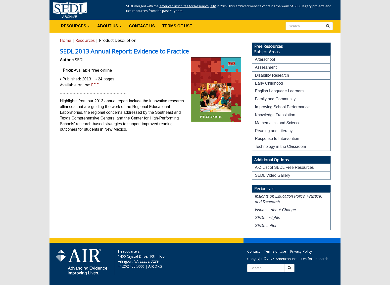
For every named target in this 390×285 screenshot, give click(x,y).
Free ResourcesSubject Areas (268, 49)
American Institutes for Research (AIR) (187, 6)
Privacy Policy (301, 251)
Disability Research (272, 75)
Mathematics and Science (277, 123)
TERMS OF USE (177, 26)
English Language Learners (279, 91)
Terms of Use (275, 251)
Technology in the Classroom (280, 146)
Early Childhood (269, 83)
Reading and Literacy (273, 131)
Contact (253, 251)
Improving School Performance (282, 107)
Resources (85, 40)
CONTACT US (142, 26)
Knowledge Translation (275, 115)
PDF (94, 85)
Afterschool (265, 59)
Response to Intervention (277, 138)
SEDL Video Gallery (272, 175)
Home (65, 40)
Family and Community (275, 99)
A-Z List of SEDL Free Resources (284, 167)
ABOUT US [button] (109, 26)
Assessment (266, 67)
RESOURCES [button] (75, 26)
